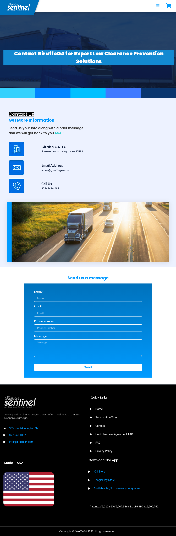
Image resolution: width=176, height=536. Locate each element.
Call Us (46, 184)
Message (40, 336)
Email (38, 306)
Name (38, 292)
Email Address (52, 165)
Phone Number (44, 321)
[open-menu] (158, 6)
